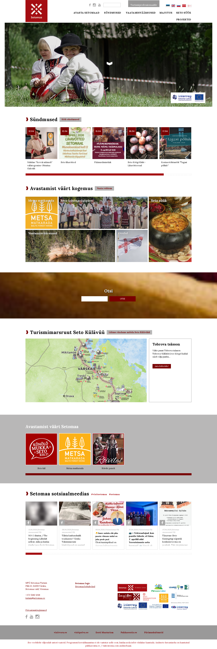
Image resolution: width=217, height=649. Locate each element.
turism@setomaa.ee (35, 598)
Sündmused (112, 12)
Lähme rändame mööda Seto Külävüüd (129, 332)
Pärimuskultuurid (153, 632)
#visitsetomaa (99, 494)
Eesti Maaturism (104, 632)
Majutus (165, 12)
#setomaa (114, 494)
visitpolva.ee (81, 632)
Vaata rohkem (104, 188)
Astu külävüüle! (162, 366)
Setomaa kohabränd (85, 586)
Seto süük (184, 12)
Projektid (184, 19)
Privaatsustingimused (36, 610)
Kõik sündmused (70, 119)
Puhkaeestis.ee (129, 632)
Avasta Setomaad (86, 12)
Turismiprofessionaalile (144, 4)
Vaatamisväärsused (140, 12)
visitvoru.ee (60, 632)
